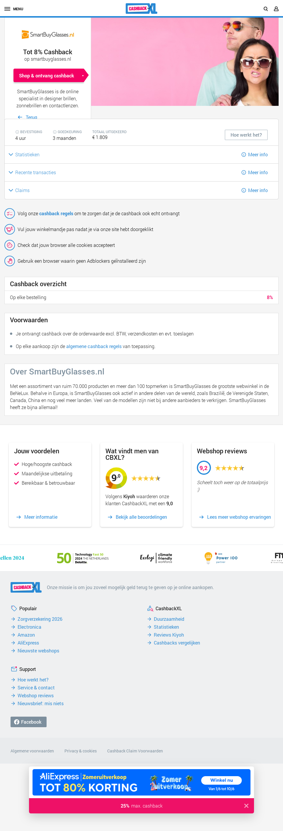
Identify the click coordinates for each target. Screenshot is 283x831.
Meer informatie (40, 517)
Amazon (26, 634)
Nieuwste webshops (38, 650)
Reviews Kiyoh (169, 634)
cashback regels (56, 213)
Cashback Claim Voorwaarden (135, 751)
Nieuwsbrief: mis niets (41, 703)
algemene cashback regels (94, 346)
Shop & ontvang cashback (46, 75)
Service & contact (36, 687)
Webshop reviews (36, 695)
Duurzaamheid (169, 619)
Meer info (258, 154)
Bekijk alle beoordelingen (141, 517)
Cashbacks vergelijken (177, 642)
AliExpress (28, 642)
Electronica (29, 627)
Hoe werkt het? (33, 679)
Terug (31, 117)
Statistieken (166, 627)
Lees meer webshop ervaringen (239, 517)
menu (13, 9)
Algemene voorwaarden (32, 751)
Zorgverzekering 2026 (40, 619)
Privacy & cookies (80, 751)
